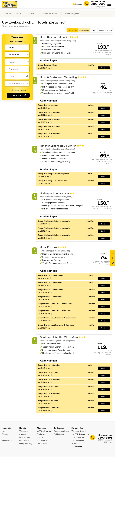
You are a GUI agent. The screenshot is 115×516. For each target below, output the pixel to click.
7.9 (61, 226)
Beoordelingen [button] (105, 30)
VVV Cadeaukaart (44, 490)
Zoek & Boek (18, 95)
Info (3, 497)
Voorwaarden (42, 500)
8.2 (61, 85)
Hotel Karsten (81, 291)
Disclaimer (41, 494)
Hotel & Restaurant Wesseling (86, 85)
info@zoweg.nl (77, 497)
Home (18, 13)
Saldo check (59, 494)
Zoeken (32, 13)
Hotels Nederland (50, 13)
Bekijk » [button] (103, 74)
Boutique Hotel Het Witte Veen (87, 389)
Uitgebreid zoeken (17, 90)
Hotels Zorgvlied (72, 13)
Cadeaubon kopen (61, 490)
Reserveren (7, 500)
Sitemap (5, 494)
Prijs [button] (93, 30)
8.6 (61, 39)
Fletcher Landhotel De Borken (86, 166)
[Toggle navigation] (109, 4)
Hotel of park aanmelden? (24, 498)
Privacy (40, 497)
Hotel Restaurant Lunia (87, 37)
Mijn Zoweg (42, 503)
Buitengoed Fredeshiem (85, 224)
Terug (8, 13)
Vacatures (23, 490)
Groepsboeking (25, 503)
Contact (22, 494)
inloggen (78, 4)
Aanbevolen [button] (84, 30)
